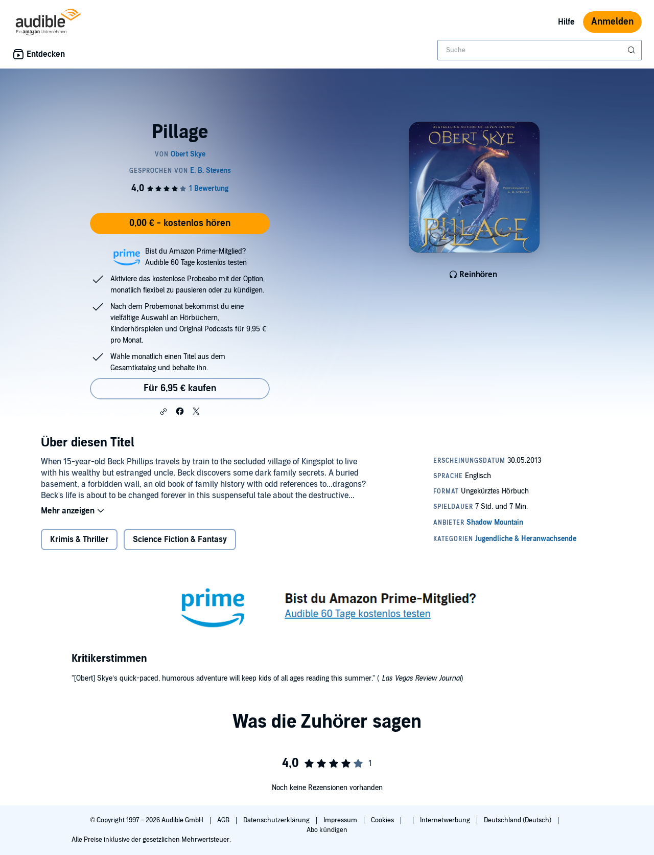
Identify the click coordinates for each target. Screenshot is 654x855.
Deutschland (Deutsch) (518, 820)
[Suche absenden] (632, 50)
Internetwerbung (446, 820)
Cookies (383, 820)
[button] (163, 412)
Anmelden (612, 21)
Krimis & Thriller (79, 539)
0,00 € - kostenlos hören (179, 223)
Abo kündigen (327, 830)
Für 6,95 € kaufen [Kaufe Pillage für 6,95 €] (180, 388)
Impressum (341, 820)
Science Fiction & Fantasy (180, 539)
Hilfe (566, 22)
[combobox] (539, 50)
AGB (224, 820)
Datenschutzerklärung (277, 820)
